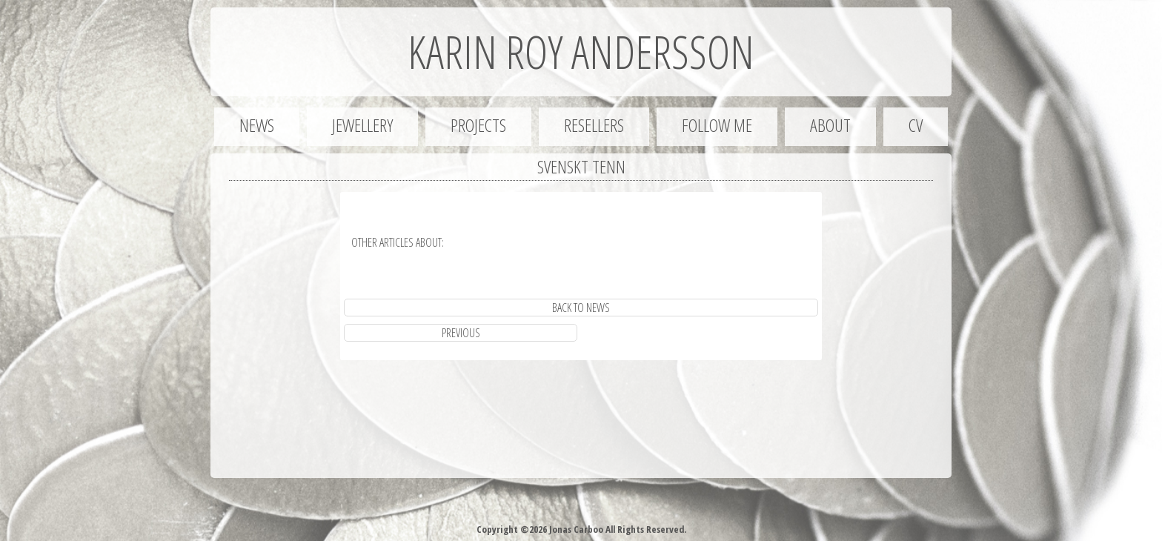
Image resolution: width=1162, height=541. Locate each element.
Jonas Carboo (575, 529)
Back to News (581, 307)
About (830, 125)
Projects (478, 125)
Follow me (717, 125)
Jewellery (362, 125)
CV (916, 125)
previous (461, 333)
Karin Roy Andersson (581, 51)
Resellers (594, 125)
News (256, 125)
